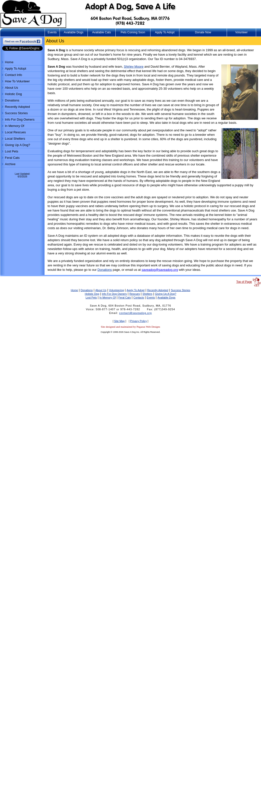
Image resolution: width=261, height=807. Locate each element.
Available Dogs (73, 32)
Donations (12, 100)
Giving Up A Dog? (17, 145)
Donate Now (203, 32)
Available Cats (101, 32)
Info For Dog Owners (20, 119)
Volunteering (116, 290)
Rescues (134, 293)
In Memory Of (14, 126)
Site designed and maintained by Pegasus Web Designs (130, 326)
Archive (10, 164)
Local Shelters (15, 138)
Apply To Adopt (164, 32)
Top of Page (244, 282)
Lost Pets (11, 151)
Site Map (119, 321)
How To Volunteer (17, 81)
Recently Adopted (17, 107)
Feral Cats (12, 158)
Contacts (138, 297)
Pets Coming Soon (133, 32)
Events (52, 32)
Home (9, 62)
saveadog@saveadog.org (160, 270)
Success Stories (16, 113)
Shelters (147, 293)
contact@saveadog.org (135, 312)
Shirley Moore (133, 66)
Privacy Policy (138, 321)
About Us (11, 87)
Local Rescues (15, 132)
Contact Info (13, 75)
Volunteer (241, 32)
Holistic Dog (13, 94)
